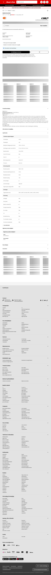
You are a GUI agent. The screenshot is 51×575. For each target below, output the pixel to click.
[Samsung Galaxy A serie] (25, 446)
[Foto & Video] (5, 313)
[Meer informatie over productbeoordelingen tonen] (23, 15)
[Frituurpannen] (5, 476)
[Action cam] (4, 426)
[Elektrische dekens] (6, 458)
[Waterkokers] (24, 482)
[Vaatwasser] (4, 483)
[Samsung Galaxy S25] (6, 442)
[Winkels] (23, 322)
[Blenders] (23, 488)
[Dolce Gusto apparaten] (6, 479)
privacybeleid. (5, 57)
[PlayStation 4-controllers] (25, 523)
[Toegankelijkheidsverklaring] (7, 569)
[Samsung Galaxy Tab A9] (25, 417)
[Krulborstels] (4, 501)
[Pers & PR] (23, 331)
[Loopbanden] (24, 513)
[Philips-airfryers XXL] (25, 475)
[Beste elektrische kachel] (25, 373)
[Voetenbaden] (24, 507)
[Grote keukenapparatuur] (7, 310)
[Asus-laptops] (24, 411)
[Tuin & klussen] (24, 315)
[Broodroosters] (24, 491)
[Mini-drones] (23, 427)
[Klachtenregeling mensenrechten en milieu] (9, 331)
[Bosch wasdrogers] (24, 464)
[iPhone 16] (23, 439)
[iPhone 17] (23, 438)
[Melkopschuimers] (5, 482)
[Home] (3, 10)
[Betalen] (23, 351)
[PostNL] (4, 545)
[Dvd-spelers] (4, 399)
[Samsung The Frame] (6, 400)
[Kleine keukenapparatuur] (26, 309)
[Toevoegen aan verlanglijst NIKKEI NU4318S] (47, 10)
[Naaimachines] (24, 458)
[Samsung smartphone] (25, 441)
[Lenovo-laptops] (24, 408)
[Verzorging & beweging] (6, 315)
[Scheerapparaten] (5, 499)
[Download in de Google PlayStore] (27, 360)
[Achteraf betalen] (31, 552)
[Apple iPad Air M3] (24, 415)
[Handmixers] (4, 489)
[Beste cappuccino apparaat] (7, 372)
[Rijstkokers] (23, 489)
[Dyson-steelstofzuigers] (25, 460)
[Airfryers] (4, 475)
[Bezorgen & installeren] (25, 348)
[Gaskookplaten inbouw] (6, 467)
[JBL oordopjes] (24, 393)
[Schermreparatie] (5, 340)
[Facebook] (41, 300)
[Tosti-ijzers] (4, 491)
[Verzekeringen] (24, 339)
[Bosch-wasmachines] (6, 463)
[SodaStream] (5, 492)
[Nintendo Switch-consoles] (7, 524)
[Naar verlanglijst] (44, 2)
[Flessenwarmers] (5, 507)
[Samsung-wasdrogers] (25, 466)
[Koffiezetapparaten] (6, 477)
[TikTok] (47, 300)
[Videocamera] (5, 429)
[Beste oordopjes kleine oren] (7, 375)
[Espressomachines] (25, 477)
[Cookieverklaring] (19, 566)
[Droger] (23, 454)
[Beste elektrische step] (25, 372)
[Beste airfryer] (24, 370)
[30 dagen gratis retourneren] (7, 351)
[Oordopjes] (4, 390)
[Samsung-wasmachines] (6, 464)
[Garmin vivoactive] (24, 445)
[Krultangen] (23, 499)
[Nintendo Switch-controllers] (26, 524)
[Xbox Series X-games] (25, 527)
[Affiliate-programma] (6, 330)
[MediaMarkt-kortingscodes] (26, 330)
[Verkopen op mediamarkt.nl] (7, 328)
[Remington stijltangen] (6, 502)
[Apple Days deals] (24, 316)
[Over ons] (23, 325)
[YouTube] (45, 300)
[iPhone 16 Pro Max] (5, 441)
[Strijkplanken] (24, 457)
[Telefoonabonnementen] (6, 339)
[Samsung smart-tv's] (25, 399)
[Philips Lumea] (5, 513)
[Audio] (3, 309)
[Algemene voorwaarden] (6, 566)
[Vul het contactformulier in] (18, 301)
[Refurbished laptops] (6, 411)
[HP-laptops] (4, 409)
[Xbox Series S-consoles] (6, 530)
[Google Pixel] (24, 442)
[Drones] (23, 426)
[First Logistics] (18, 545)
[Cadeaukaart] (5, 341)
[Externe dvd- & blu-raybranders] (27, 418)
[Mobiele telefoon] (5, 436)
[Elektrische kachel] (24, 455)
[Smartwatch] (4, 444)
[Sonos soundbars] (5, 396)
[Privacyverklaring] (5, 567)
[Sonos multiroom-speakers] (7, 397)
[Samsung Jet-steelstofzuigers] (7, 461)
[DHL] (8, 545)
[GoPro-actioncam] (5, 430)
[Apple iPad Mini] (24, 414)
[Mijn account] (41, 2)
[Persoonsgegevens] (13, 566)
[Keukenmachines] (24, 486)
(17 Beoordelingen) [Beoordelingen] (19, 14)
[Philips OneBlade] (24, 510)
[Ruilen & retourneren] (25, 349)
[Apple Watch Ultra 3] (6, 445)
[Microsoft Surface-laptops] (26, 409)
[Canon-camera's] (24, 425)
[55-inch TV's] (24, 387)
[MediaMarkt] (10, 2)
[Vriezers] (4, 485)
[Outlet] (4, 327)
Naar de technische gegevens (7, 39)
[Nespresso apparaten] (25, 479)
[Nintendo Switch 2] (24, 529)
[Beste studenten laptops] (6, 408)
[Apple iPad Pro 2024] (6, 415)
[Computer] (4, 307)
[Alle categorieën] (4, 2)
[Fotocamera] (4, 425)
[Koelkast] (23, 483)
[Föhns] (22, 498)
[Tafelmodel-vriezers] (25, 485)
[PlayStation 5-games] (6, 527)
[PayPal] (8, 552)
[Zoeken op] (17, 2)
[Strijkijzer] (4, 457)
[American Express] (27, 552)
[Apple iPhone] (5, 438)
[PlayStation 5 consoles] (25, 526)
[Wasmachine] (5, 454)
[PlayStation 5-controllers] (6, 523)
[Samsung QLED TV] (24, 388)
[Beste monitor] (5, 367)
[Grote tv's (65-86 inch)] (25, 400)
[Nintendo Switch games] (6, 526)
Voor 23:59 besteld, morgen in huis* (38, 5)
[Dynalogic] (13, 545)
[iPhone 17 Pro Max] (5, 439)
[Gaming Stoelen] (5, 521)
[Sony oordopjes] (5, 393)
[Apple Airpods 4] (5, 391)
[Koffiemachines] (24, 476)
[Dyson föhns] (5, 505)
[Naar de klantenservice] (6, 354)
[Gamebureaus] (24, 521)
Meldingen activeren (16, 52)
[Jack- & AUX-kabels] (5, 401)
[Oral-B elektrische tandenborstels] (27, 508)
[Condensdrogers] (5, 466)
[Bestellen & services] (6, 348)
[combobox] (27, 2)
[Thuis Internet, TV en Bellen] (26, 340)
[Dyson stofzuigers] (5, 460)
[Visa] (18, 552)
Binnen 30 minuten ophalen (9, 5)
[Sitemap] (4, 333)
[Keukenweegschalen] (6, 486)
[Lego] (3, 529)
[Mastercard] (22, 552)
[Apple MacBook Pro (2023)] (7, 418)
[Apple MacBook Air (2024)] (26, 412)
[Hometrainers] (5, 514)
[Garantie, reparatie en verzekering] (8, 349)
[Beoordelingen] (12, 14)
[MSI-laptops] (4, 414)
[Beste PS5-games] (5, 370)
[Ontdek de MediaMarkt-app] (7, 360)
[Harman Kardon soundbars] (26, 396)
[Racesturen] (23, 520)
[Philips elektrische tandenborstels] (8, 510)
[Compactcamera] (24, 429)
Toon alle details (6, 225)
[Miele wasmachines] (25, 463)
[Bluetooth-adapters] (25, 401)
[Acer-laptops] (5, 417)
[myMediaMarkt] (5, 322)
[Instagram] (43, 300)
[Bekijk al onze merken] (25, 381)
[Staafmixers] (4, 488)
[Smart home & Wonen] (25, 312)
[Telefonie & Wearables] (6, 312)
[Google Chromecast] (25, 397)
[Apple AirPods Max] (24, 391)
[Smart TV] (4, 388)
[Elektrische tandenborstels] (7, 508)
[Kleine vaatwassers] (6, 468)
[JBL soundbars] (24, 394)
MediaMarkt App (23, 5)
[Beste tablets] (24, 367)
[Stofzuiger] (4, 455)
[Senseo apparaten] (6, 480)
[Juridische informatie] (25, 327)
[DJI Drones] (4, 427)
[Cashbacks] (4, 325)
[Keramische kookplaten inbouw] (27, 467)
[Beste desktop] (5, 373)
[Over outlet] (23, 536)
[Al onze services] (24, 341)
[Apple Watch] (24, 444)
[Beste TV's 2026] (5, 369)
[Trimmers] (23, 511)
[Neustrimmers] (5, 511)
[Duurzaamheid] (5, 324)
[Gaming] (23, 313)
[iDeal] (4, 552)
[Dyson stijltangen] (24, 502)
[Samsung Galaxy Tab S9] (6, 412)
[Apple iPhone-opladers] (6, 446)
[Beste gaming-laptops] (25, 369)
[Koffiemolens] (24, 480)
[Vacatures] (23, 328)
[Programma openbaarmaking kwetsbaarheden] (15, 567)
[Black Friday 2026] (5, 316)
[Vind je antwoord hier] (8, 301)
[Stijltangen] (23, 501)
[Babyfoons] (23, 505)
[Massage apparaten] (6, 504)
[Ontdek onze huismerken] (7, 381)
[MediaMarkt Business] (25, 324)
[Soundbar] (4, 394)
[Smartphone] (24, 436)
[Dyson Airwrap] (5, 498)
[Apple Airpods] (24, 390)
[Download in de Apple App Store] (8, 361)
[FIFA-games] (4, 520)
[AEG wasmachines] (24, 461)
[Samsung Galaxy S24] (6, 448)
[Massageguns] (24, 504)
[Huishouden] (23, 310)
